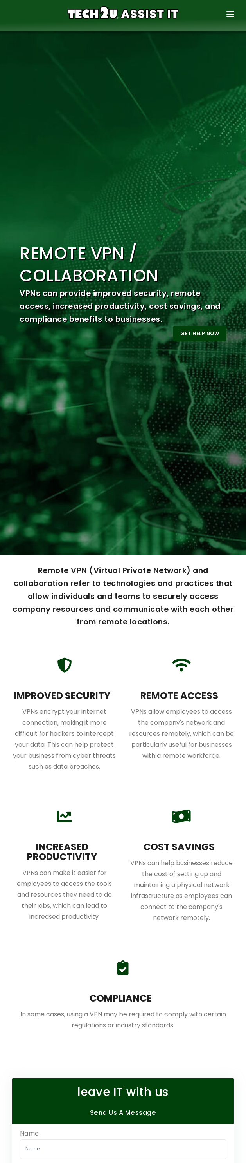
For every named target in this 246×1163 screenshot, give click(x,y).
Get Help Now (199, 333)
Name (30, 1133)
